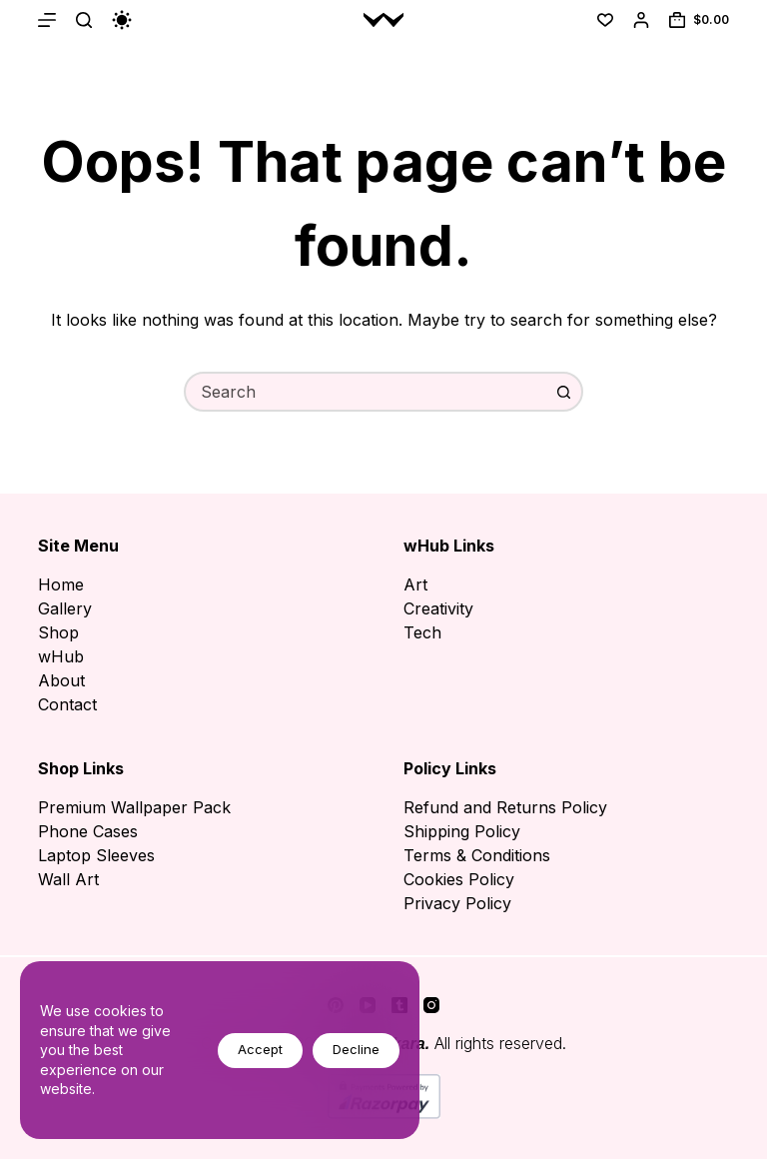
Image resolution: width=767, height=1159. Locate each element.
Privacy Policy (457, 903)
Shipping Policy (461, 831)
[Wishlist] (605, 20)
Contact (67, 704)
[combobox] (365, 392)
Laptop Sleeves (96, 855)
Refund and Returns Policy (505, 807)
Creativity (438, 608)
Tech (422, 632)
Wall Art (68, 879)
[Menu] (47, 20)
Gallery (65, 608)
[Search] (84, 20)
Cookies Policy (458, 879)
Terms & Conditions (476, 855)
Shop (58, 632)
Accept (260, 1049)
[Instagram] (431, 1005)
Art (415, 584)
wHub (61, 656)
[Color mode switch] (122, 20)
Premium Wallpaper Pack (134, 807)
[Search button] (563, 392)
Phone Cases (88, 831)
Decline (356, 1049)
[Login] (641, 20)
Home (61, 584)
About (61, 680)
